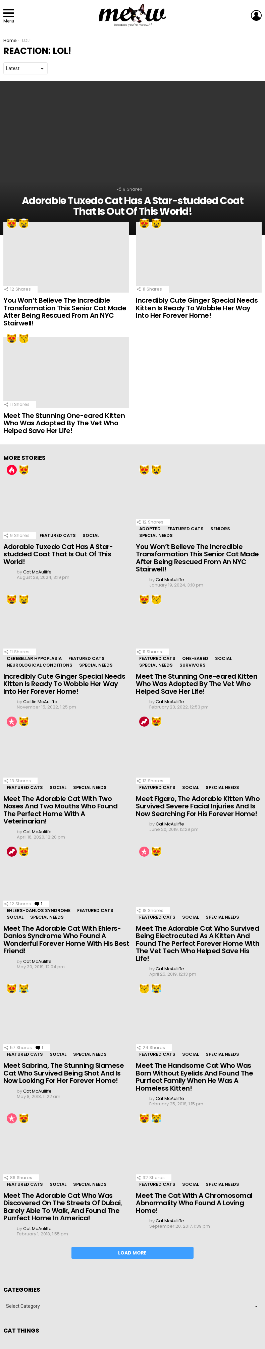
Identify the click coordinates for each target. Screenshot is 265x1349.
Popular (12, 722)
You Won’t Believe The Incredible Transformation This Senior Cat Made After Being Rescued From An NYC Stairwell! (64, 312)
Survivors (192, 665)
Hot (12, 470)
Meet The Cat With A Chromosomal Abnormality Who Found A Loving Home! (194, 1203)
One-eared (195, 658)
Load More (132, 1252)
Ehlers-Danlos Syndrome (38, 910)
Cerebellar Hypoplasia (34, 658)
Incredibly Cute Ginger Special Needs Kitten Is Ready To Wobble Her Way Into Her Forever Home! (197, 308)
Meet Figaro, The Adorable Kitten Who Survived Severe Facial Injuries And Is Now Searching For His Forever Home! (198, 806)
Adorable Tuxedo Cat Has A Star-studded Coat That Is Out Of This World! (58, 554)
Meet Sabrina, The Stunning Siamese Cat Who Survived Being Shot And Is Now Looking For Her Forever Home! (63, 1073)
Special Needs (156, 535)
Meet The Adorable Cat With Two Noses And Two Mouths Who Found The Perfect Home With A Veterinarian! (60, 810)
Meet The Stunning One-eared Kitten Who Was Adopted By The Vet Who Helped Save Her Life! (64, 423)
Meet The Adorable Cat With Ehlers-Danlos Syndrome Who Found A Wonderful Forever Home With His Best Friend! (66, 940)
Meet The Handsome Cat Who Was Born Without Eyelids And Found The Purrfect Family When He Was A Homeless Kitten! (194, 1077)
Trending (144, 722)
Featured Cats (58, 535)
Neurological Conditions (39, 665)
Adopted (150, 529)
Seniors (220, 529)
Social (91, 535)
